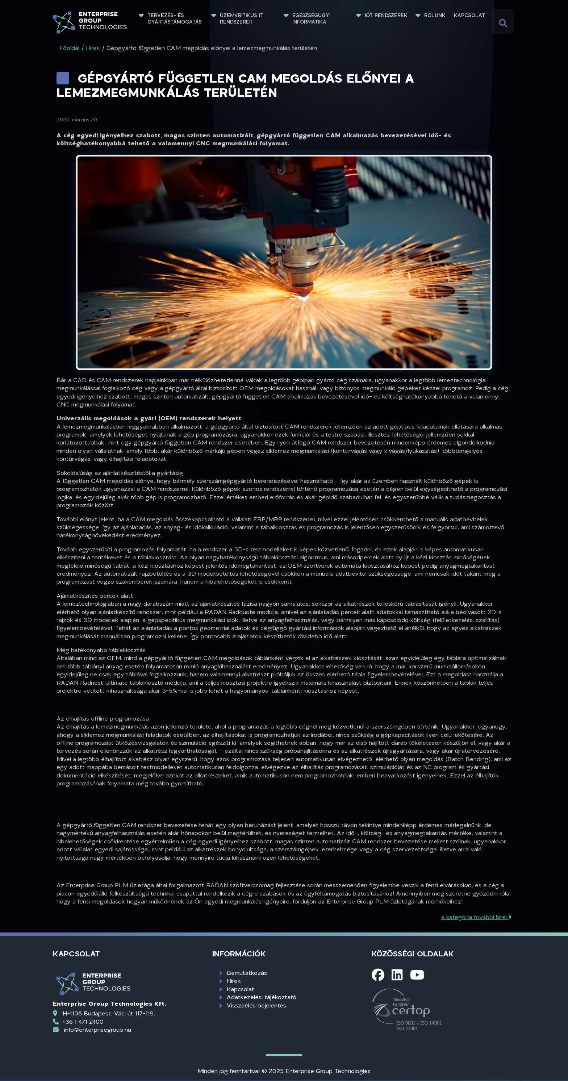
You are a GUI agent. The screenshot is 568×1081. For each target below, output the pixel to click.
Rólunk (435, 15)
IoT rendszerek (386, 15)
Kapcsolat (469, 15)
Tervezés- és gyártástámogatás (174, 18)
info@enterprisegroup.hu (97, 1029)
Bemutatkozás (247, 972)
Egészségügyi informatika (312, 18)
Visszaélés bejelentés (256, 1005)
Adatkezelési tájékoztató (261, 997)
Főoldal (69, 47)
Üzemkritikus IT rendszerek (242, 18)
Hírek (234, 980)
